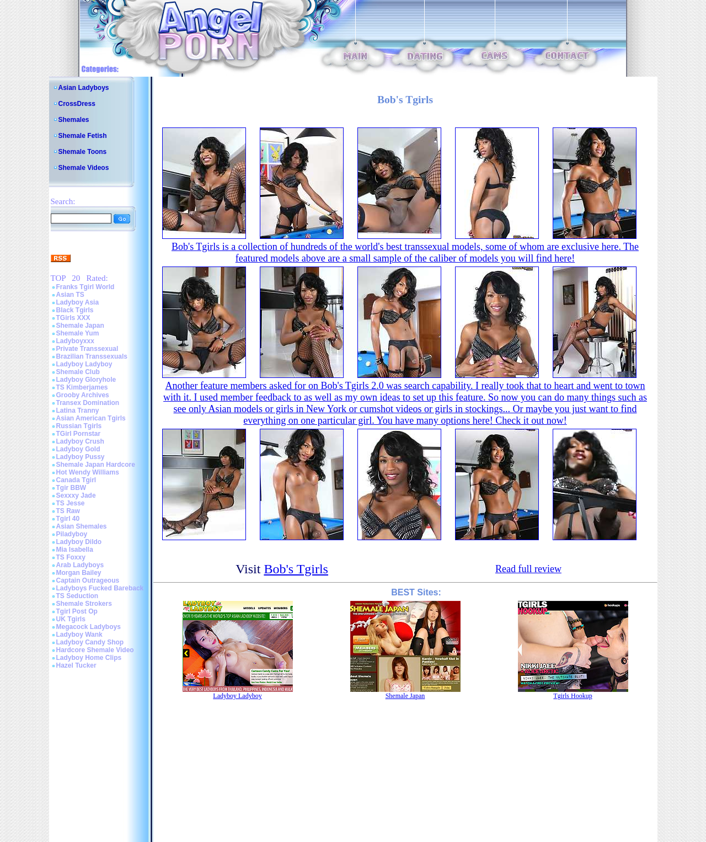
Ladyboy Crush (80, 441)
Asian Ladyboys (83, 88)
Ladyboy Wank (79, 634)
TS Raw (68, 511)
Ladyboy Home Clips (89, 658)
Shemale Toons (82, 152)
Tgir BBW (71, 488)
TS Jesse (70, 503)
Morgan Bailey (78, 573)
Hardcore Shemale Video (95, 650)
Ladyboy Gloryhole (86, 379)
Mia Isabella (74, 549)
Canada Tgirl (76, 480)
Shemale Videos (83, 168)
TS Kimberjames (82, 387)
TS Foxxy (70, 557)
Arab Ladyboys (80, 565)
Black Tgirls (75, 310)
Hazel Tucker (76, 665)
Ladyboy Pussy (80, 457)
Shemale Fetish (82, 136)
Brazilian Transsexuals (91, 356)
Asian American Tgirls (91, 418)
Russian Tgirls (79, 426)
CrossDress (76, 104)
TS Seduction (77, 596)
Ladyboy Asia (77, 302)
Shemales (73, 120)
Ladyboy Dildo (79, 542)
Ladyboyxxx (75, 341)
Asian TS (70, 295)
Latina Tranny (77, 410)
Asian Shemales (81, 526)
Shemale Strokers (84, 603)
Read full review (528, 568)
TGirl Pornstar (78, 434)
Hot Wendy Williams (87, 472)
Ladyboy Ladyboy (84, 364)
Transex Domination (88, 403)
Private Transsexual (87, 349)
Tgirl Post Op (77, 611)
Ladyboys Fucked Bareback (100, 588)
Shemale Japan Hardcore (95, 464)
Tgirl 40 (68, 519)
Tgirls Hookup (572, 696)
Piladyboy (72, 534)
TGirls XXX (73, 318)
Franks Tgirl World (85, 287)
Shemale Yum (77, 333)
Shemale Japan (80, 325)
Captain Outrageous (88, 580)
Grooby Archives (82, 395)
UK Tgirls (70, 619)
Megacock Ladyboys (88, 627)
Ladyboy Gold (78, 449)
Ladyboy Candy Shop (90, 642)
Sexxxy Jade (76, 495)
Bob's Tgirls (296, 569)
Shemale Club (78, 372)
